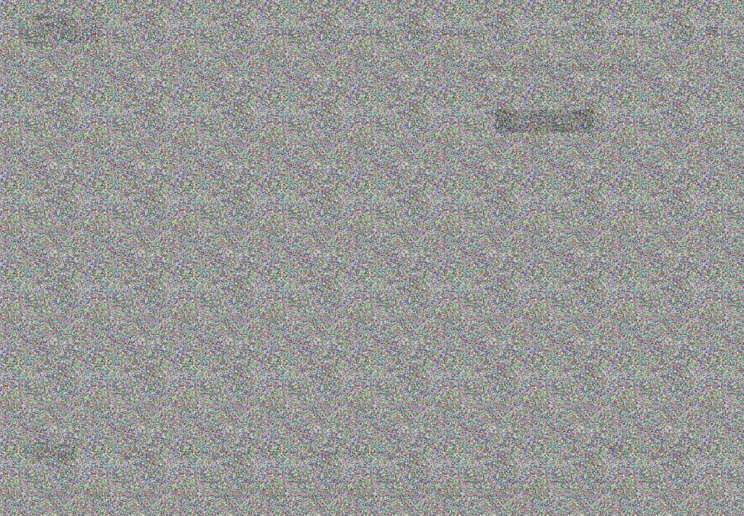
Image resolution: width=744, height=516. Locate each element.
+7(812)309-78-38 (298, 32)
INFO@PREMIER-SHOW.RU (443, 32)
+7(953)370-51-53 (365, 32)
